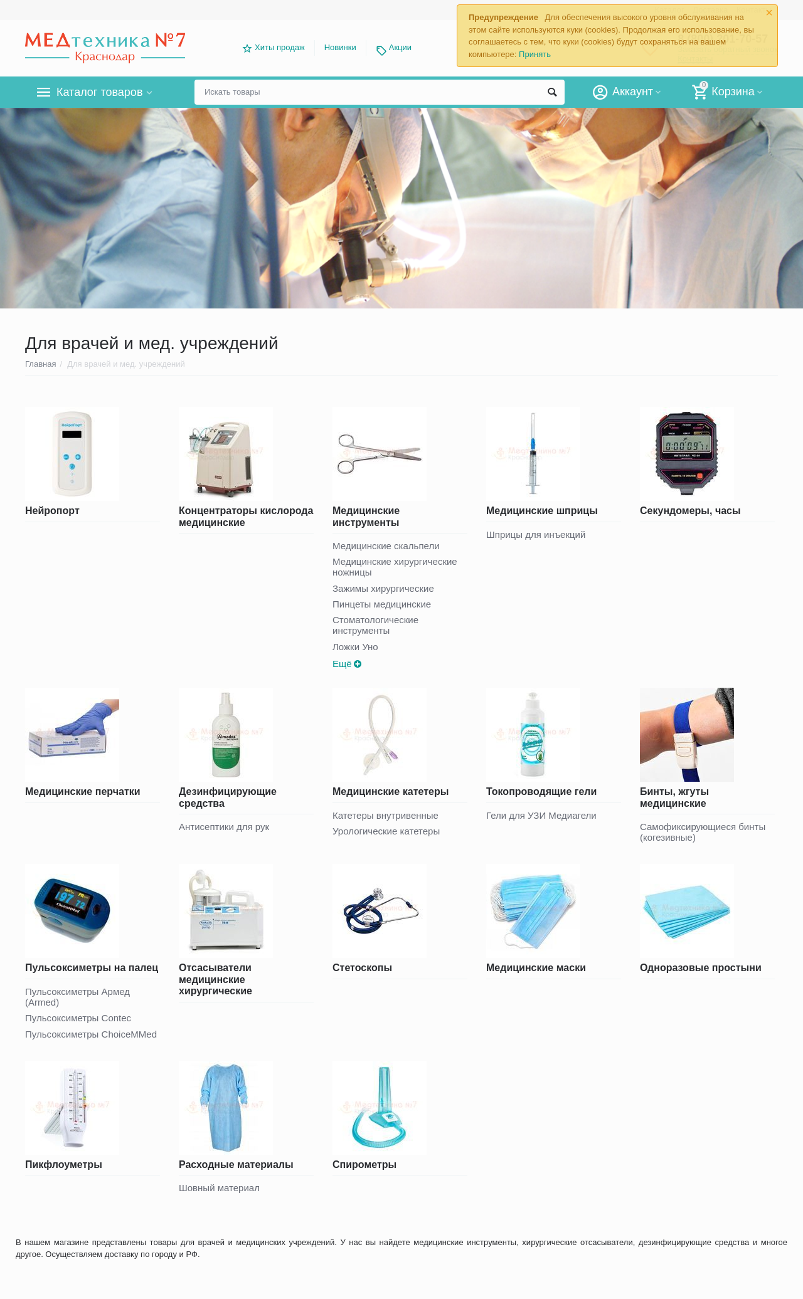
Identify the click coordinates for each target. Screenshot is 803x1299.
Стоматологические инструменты (375, 625)
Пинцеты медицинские (381, 604)
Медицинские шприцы (542, 510)
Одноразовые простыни (701, 967)
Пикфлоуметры (63, 1164)
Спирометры (364, 1164)
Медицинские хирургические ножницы (394, 566)
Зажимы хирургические (383, 588)
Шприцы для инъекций (535, 534)
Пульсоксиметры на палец (91, 967)
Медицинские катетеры (390, 791)
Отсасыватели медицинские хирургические (215, 979)
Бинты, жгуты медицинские (674, 797)
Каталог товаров (99, 92)
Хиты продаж (280, 47)
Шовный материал (219, 1187)
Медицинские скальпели (386, 545)
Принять (535, 54)
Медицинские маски (536, 967)
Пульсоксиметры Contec (78, 1017)
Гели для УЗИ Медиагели (541, 815)
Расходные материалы (236, 1164)
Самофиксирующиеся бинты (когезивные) (702, 832)
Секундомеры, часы (690, 510)
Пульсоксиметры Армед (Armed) (77, 996)
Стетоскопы (362, 967)
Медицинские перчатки (83, 791)
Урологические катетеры (386, 831)
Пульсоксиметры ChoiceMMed (91, 1034)
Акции (400, 47)
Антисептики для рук (224, 826)
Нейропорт (52, 510)
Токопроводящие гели (541, 791)
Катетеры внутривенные (385, 815)
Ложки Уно (355, 646)
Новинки (340, 47)
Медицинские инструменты (366, 516)
